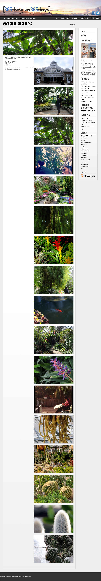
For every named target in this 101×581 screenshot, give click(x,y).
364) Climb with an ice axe (86, 120)
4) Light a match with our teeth (87, 81)
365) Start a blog (84, 118)
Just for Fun (83, 155)
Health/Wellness (84, 151)
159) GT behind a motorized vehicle (88, 90)
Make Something (84, 159)
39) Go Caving (84, 84)
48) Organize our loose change (11, 18)
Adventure (83, 138)
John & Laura (75, 18)
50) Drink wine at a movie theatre (27, 18)
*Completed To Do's (86, 111)
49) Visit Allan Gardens (17, 24)
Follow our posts (89, 176)
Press (92, 18)
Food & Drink (83, 149)
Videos (97, 18)
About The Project (65, 18)
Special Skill (83, 164)
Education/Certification (86, 142)
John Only (83, 153)
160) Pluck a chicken (85, 92)
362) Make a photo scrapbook (87, 126)
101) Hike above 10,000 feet (87, 101)
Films (82, 146)
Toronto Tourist (84, 166)
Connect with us (84, 18)
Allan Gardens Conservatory (11, 61)
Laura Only (83, 157)
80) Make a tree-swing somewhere (88, 86)
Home (57, 18)
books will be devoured (10, 58)
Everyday (83, 144)
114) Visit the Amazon (85, 88)
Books (82, 140)
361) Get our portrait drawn (86, 129)
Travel (82, 168)
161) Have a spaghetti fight (86, 95)
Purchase (83, 162)
